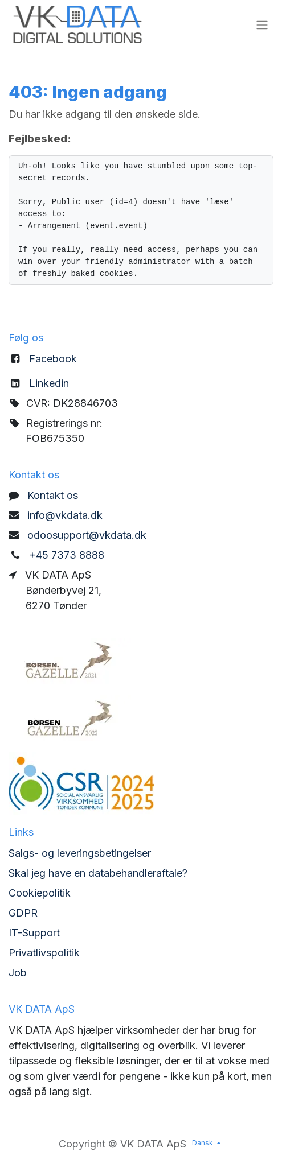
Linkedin (49, 383)
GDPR (23, 913)
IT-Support (34, 933)
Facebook (53, 359)
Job (18, 973)
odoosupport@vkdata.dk (86, 535)
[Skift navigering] (262, 24)
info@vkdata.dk (65, 515)
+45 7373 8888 (66, 555)
